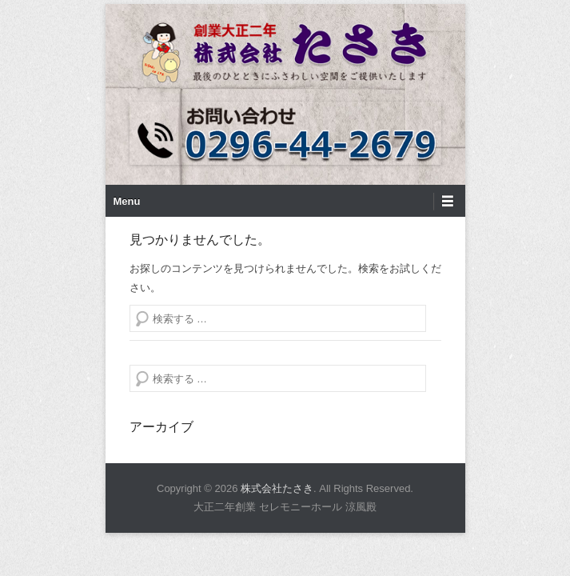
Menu (127, 213)
